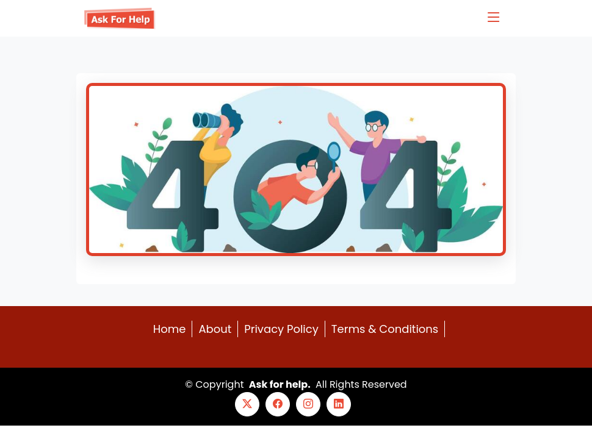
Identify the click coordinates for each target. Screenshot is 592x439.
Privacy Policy (281, 329)
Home (169, 329)
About (214, 329)
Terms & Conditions (384, 329)
